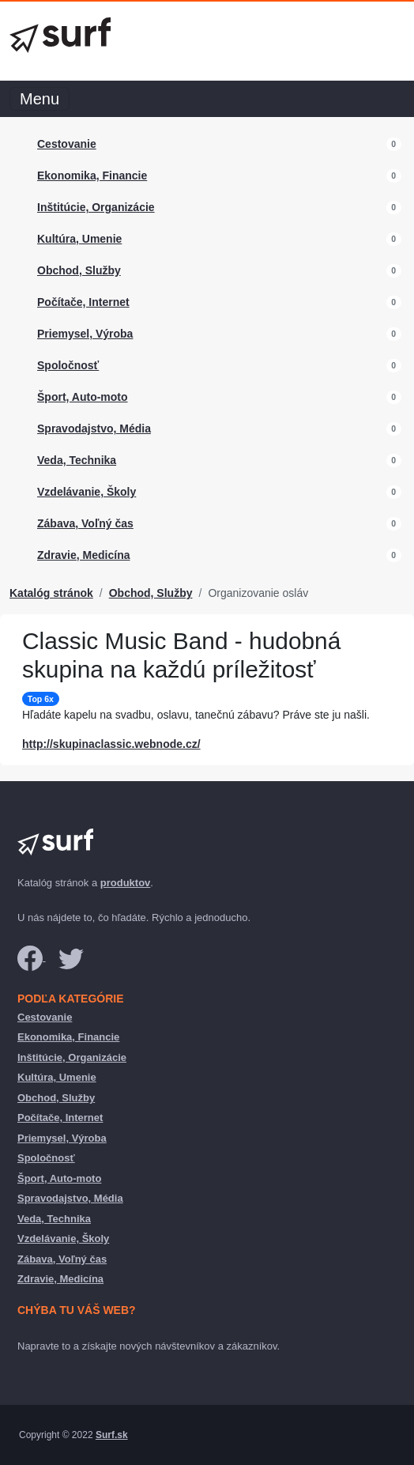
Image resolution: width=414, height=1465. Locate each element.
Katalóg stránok (51, 593)
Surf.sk (112, 1434)
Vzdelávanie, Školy (86, 491)
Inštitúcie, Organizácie (96, 207)
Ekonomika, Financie (92, 175)
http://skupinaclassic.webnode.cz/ (111, 744)
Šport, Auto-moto (82, 397)
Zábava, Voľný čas (85, 523)
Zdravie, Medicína (83, 555)
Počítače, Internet (83, 302)
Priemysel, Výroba (85, 333)
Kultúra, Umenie (79, 238)
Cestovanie (66, 144)
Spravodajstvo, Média (94, 428)
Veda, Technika (76, 460)
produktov (125, 883)
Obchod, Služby (79, 270)
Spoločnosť (68, 365)
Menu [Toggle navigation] (39, 99)
